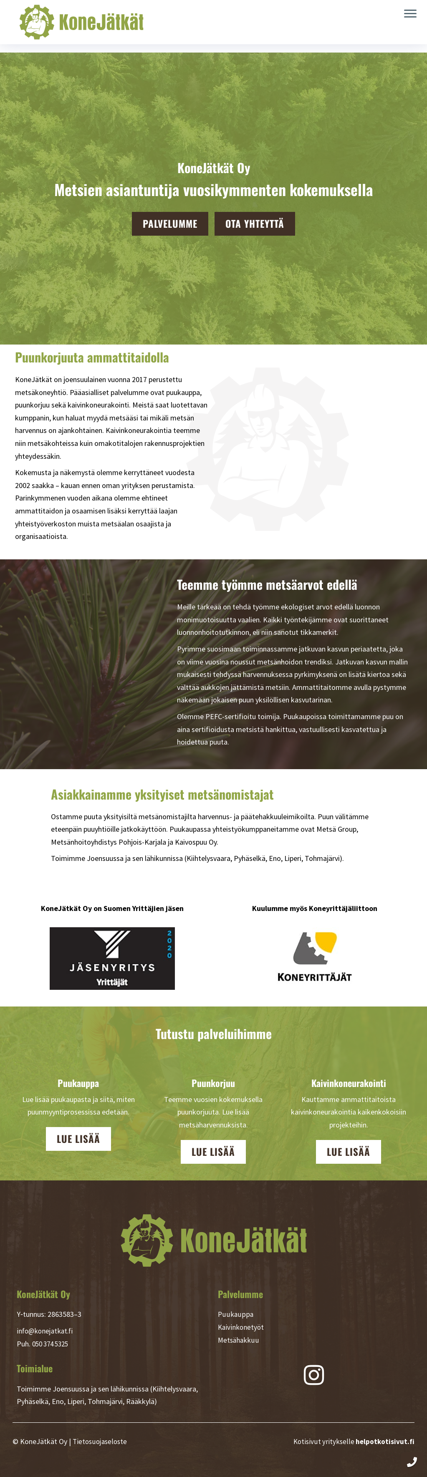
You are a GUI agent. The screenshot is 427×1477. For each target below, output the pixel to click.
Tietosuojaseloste (101, 1441)
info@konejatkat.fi (46, 1331)
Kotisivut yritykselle (353, 1441)
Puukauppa (235, 1314)
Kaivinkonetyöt (241, 1327)
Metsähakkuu (239, 1340)
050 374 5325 (52, 1344)
